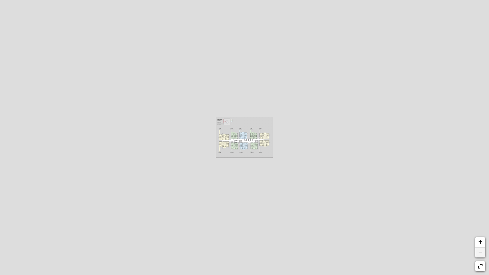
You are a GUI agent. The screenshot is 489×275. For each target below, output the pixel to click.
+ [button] (480, 242)
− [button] (480, 252)
